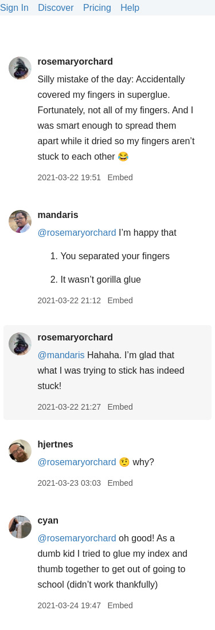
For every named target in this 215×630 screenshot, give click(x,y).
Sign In (14, 8)
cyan (47, 520)
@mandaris (60, 355)
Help (129, 8)
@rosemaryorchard (76, 232)
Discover (55, 8)
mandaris (57, 215)
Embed (119, 177)
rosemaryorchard (75, 61)
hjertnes (55, 444)
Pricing (97, 8)
